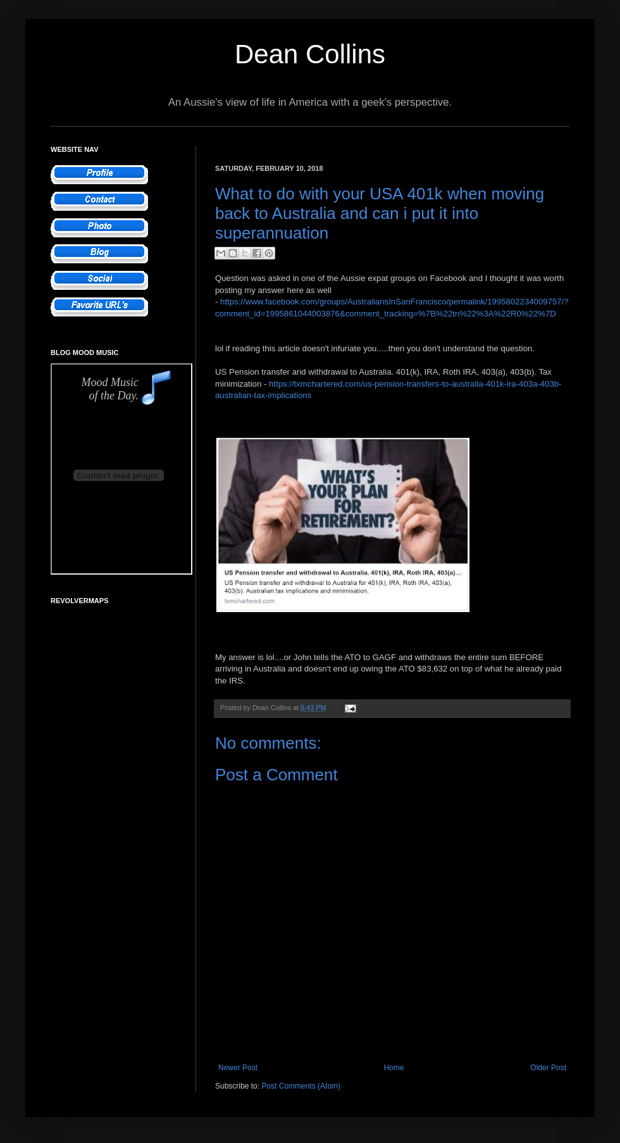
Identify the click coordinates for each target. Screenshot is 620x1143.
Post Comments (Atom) (300, 1086)
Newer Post (237, 1067)
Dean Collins (310, 54)
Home (394, 1067)
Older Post (548, 1067)
